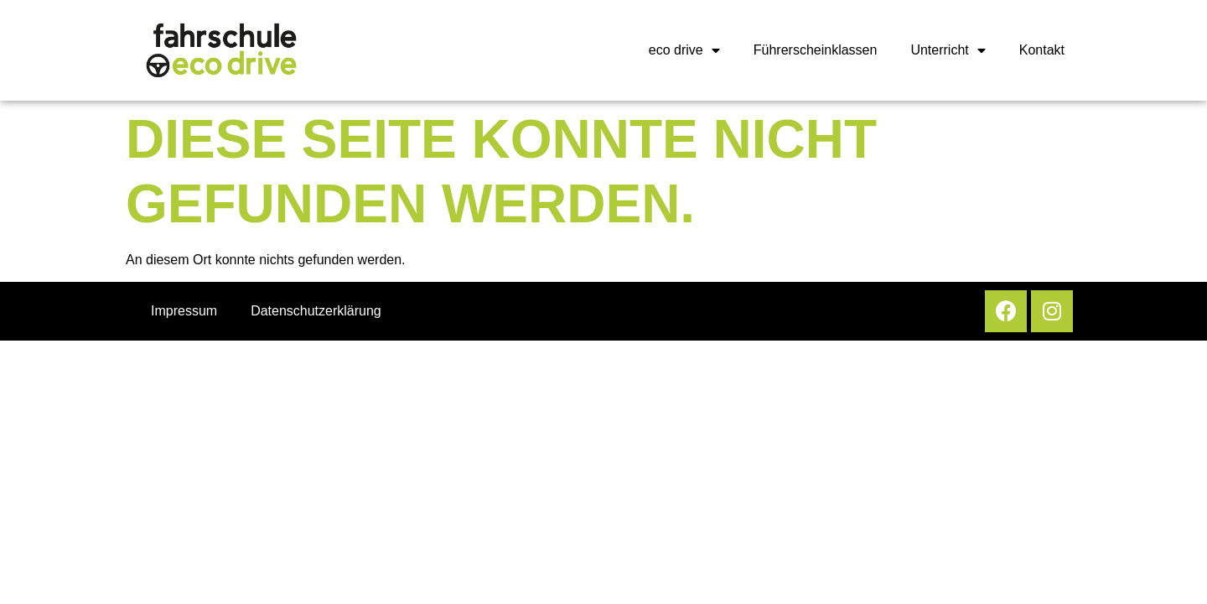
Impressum (184, 311)
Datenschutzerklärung (316, 311)
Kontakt (1042, 50)
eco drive (684, 50)
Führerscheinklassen (816, 50)
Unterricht (947, 50)
